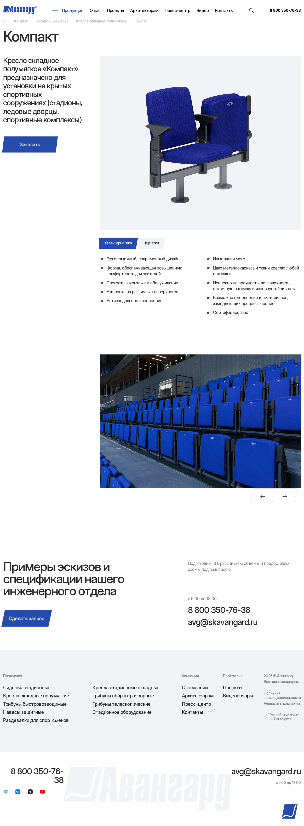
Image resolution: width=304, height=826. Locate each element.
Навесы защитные (23, 716)
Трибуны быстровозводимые (35, 708)
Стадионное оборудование (122, 716)
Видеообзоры (238, 700)
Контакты (227, 11)
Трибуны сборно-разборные (123, 700)
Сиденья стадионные (26, 692)
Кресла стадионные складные (126, 692)
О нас (98, 11)
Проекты (118, 11)
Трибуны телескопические (122, 708)
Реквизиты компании (282, 708)
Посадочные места (52, 24)
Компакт (142, 24)
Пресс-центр (180, 11)
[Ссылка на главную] (4, 24)
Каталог (21, 24)
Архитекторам (147, 11)
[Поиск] (253, 11)
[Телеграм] (5, 796)
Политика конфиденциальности (282, 700)
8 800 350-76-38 (285, 11)
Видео (205, 11)
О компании (195, 692)
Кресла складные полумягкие (101, 24)
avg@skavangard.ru (222, 626)
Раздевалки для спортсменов (36, 724)
